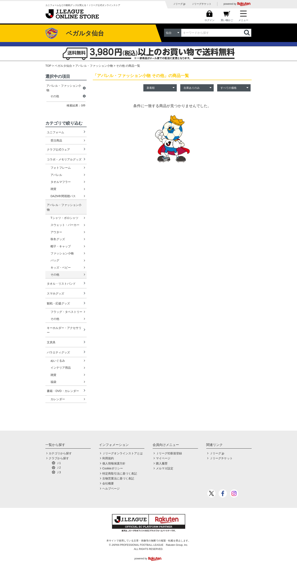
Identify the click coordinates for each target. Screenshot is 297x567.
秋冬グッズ (58, 239)
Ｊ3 (58, 472)
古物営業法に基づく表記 (118, 478)
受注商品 (56, 140)
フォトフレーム (61, 167)
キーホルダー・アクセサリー (64, 330)
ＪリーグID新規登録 (169, 453)
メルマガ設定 (164, 468)
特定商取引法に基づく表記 (119, 473)
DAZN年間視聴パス (63, 196)
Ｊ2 (58, 467)
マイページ (163, 458)
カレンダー (58, 399)
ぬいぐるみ (58, 360)
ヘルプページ (111, 488)
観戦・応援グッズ (58, 303)
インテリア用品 (61, 367)
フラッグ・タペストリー (66, 311)
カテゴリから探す (60, 453)
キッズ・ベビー (61, 267)
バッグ (55, 260)
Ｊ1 (58, 463)
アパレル (56, 175)
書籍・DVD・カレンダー (63, 391)
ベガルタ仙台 (63, 65)
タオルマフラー (61, 182)
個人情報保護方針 (113, 463)
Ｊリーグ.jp (179, 3)
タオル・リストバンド (61, 283)
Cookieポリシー (112, 468)
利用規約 (108, 458)
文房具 (51, 342)
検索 (247, 33)
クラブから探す (59, 458)
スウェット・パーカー (65, 225)
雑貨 (53, 189)
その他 (55, 274)
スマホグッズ (55, 293)
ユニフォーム (55, 132)
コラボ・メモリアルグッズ (64, 159)
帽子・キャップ (61, 246)
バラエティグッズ (58, 352)
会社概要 (108, 483)
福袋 (53, 381)
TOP (48, 65)
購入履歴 (161, 463)
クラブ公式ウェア (58, 149)
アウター (56, 232)
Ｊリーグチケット (201, 3)
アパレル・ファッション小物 (94, 65)
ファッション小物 (62, 253)
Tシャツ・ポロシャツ (64, 218)
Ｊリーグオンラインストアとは (122, 453)
